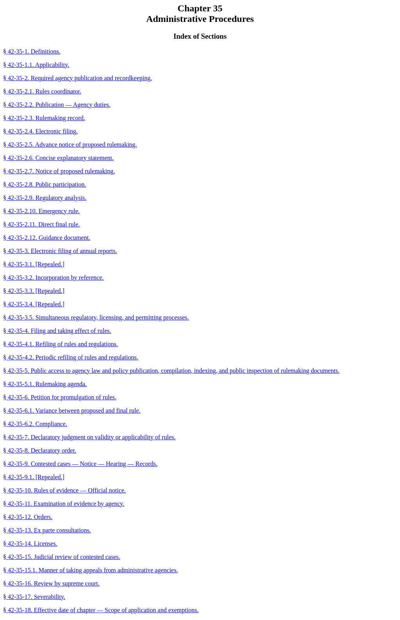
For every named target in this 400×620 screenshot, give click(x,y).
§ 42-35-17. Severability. (34, 596)
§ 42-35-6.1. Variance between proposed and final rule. (72, 410)
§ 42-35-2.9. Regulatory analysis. (44, 197)
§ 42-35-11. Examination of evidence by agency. (63, 503)
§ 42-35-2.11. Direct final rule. (41, 224)
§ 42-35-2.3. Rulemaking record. (44, 118)
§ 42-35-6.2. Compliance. (35, 424)
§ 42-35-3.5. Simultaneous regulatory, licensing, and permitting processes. (96, 317)
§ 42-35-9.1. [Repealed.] (33, 477)
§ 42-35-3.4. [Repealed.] (33, 304)
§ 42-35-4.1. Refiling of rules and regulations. (60, 344)
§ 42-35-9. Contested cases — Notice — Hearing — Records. (80, 463)
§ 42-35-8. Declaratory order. (39, 450)
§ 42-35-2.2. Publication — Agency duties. (57, 104)
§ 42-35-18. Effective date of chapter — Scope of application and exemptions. (100, 610)
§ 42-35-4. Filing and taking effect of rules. (57, 330)
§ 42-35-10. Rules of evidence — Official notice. (64, 490)
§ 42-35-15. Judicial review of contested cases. (61, 557)
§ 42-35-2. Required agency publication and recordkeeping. (77, 78)
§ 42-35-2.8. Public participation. (44, 184)
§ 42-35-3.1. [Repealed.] (33, 264)
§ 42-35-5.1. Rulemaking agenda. (45, 384)
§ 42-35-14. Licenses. (30, 543)
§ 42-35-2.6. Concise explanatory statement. (58, 158)
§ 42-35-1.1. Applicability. (36, 64)
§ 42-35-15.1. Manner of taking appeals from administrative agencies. (90, 570)
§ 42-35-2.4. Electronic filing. (40, 131)
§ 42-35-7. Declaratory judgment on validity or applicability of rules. (89, 437)
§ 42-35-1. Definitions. (32, 51)
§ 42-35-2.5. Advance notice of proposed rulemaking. (70, 144)
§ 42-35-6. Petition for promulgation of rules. (59, 397)
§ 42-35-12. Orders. (27, 517)
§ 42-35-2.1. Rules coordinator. (42, 91)
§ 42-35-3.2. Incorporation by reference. (53, 277)
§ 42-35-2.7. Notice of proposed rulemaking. (59, 171)
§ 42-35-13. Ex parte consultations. (47, 530)
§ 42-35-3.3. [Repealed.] (33, 291)
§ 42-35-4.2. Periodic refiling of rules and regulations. (70, 357)
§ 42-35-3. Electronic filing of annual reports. (60, 251)
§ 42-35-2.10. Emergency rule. (41, 211)
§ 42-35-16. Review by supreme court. (51, 583)
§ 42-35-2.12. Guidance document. (46, 237)
